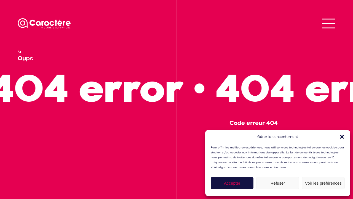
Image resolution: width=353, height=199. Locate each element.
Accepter (232, 183)
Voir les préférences (323, 183)
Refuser (278, 183)
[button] (342, 137)
